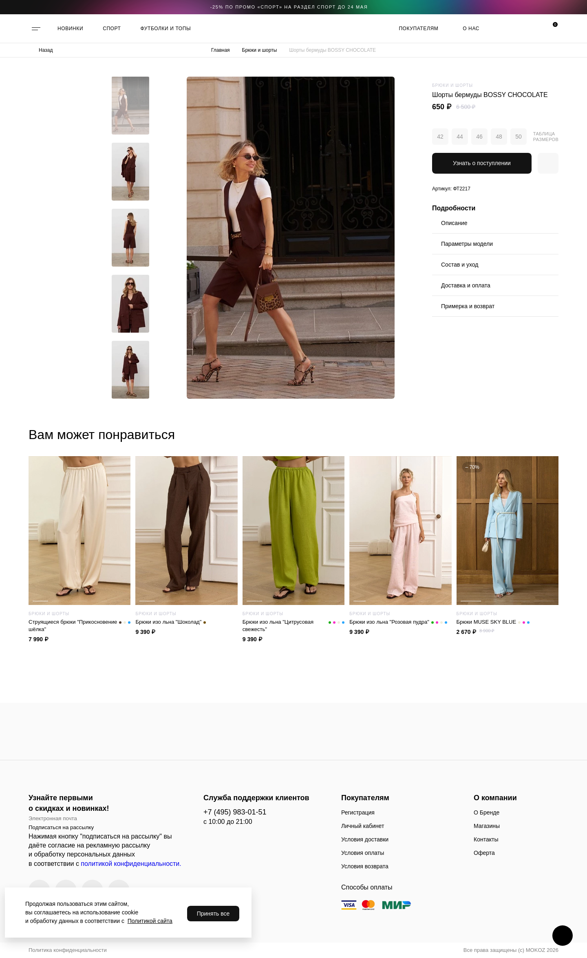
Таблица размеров (545, 136)
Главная (220, 50)
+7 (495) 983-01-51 (235, 812)
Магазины (487, 826)
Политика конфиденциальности (68, 950)
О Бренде (486, 812)
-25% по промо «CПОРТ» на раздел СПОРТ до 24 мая (289, 6)
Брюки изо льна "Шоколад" (170, 622)
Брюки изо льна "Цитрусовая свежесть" (293, 625)
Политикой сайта (150, 921)
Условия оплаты (362, 853)
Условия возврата (364, 866)
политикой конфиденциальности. (131, 863)
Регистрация (358, 812)
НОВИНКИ (70, 28)
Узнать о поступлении (482, 163)
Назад (46, 50)
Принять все (213, 913)
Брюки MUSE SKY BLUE (493, 622)
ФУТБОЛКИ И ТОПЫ (166, 28)
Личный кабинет (362, 826)
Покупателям (418, 28)
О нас (471, 28)
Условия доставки (364, 839)
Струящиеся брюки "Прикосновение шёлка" (79, 625)
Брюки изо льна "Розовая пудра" (398, 622)
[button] (130, 83)
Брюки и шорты (259, 50)
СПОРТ (112, 28)
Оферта (484, 853)
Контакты (486, 839)
